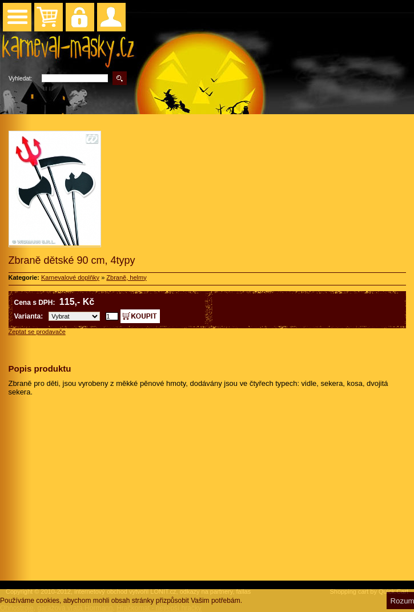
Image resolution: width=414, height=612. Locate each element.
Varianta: (28, 316)
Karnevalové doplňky (70, 277)
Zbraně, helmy (126, 277)
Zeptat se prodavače (37, 331)
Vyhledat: (20, 78)
